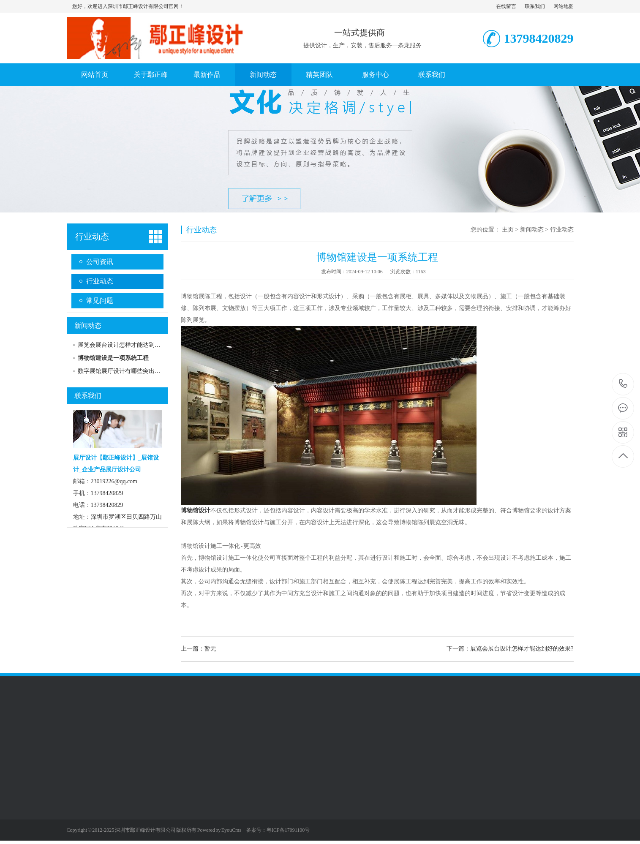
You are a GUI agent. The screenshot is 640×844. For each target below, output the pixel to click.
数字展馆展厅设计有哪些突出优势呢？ (128, 371)
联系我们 (535, 6)
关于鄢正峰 (151, 74)
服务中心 (375, 74)
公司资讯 (99, 261)
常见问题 (99, 300)
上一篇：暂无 (198, 648)
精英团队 (319, 74)
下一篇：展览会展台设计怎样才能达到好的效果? (510, 648)
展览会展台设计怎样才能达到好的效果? (129, 345)
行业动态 (92, 236)
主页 (508, 229)
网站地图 (563, 6)
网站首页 (94, 74)
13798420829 (623, 384)
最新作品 (207, 74)
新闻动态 (263, 74)
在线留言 (506, 6)
